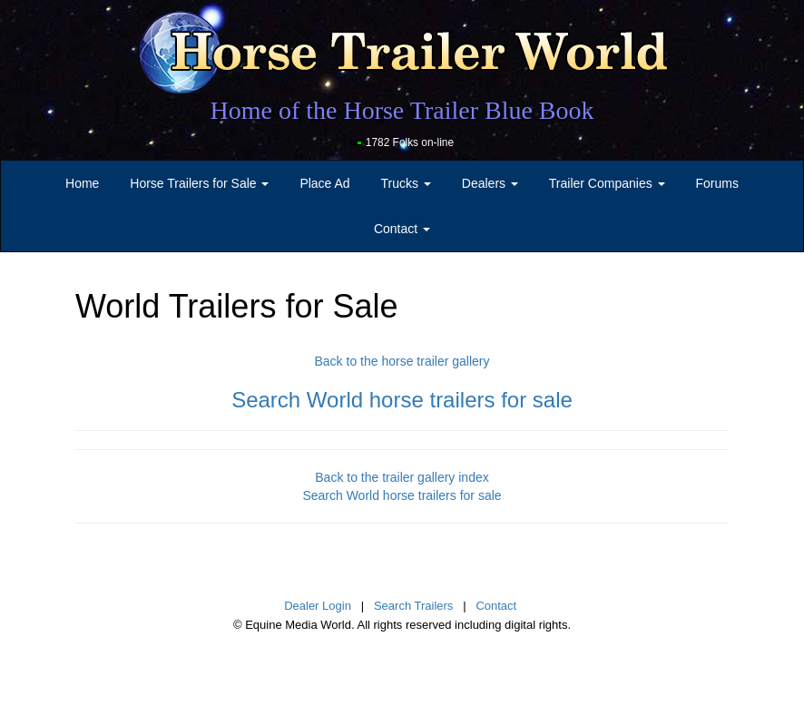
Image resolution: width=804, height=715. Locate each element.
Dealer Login (317, 605)
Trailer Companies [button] (607, 183)
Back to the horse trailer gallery (402, 361)
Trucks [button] (406, 183)
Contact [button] (402, 228)
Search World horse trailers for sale (402, 399)
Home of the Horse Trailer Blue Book (401, 110)
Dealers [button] (490, 183)
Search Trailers (413, 605)
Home (82, 183)
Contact (496, 605)
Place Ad (324, 183)
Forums (716, 183)
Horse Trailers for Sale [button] (199, 183)
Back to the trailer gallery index (401, 477)
